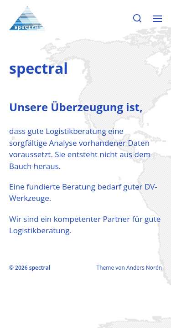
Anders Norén (144, 268)
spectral (39, 268)
